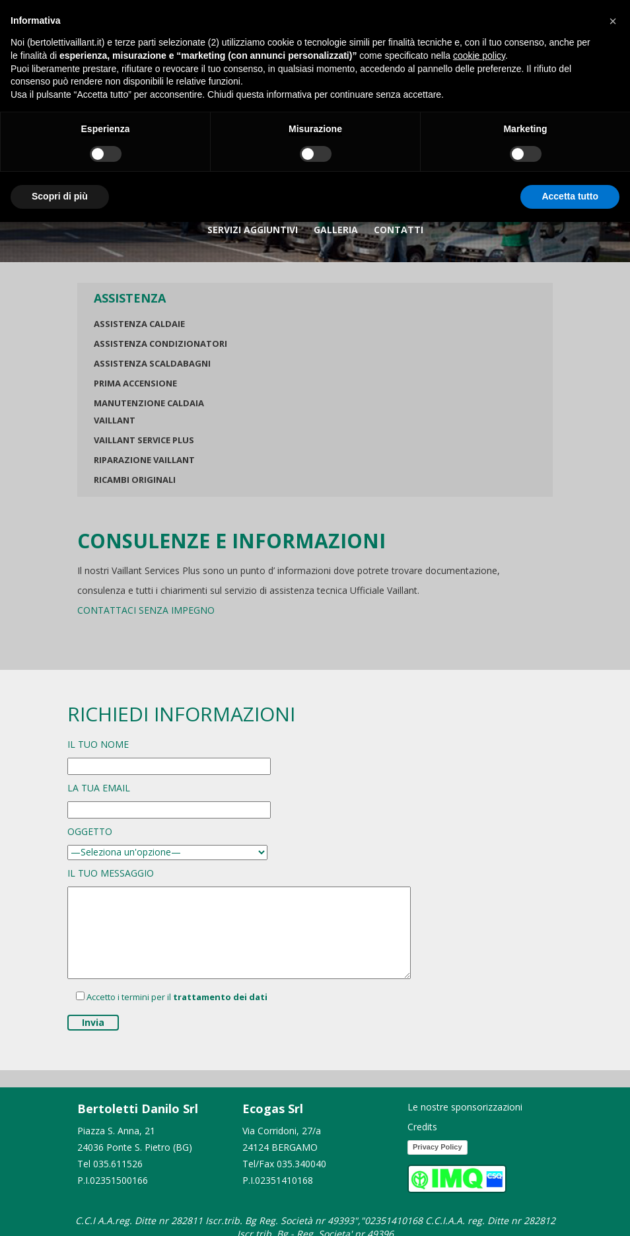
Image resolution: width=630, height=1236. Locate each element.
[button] (612, 21)
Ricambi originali (135, 480)
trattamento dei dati (220, 997)
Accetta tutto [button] (570, 196)
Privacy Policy (437, 1147)
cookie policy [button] (479, 55)
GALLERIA (336, 229)
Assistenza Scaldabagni (152, 363)
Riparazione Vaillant (144, 460)
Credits (422, 1126)
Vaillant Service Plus (144, 440)
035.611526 (118, 1163)
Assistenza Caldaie (139, 324)
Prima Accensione (135, 383)
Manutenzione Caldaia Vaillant (149, 411)
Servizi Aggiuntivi (252, 229)
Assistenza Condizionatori (160, 343)
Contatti (398, 229)
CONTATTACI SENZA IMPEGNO (146, 610)
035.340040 (301, 1163)
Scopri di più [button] (60, 196)
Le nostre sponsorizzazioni (464, 1107)
